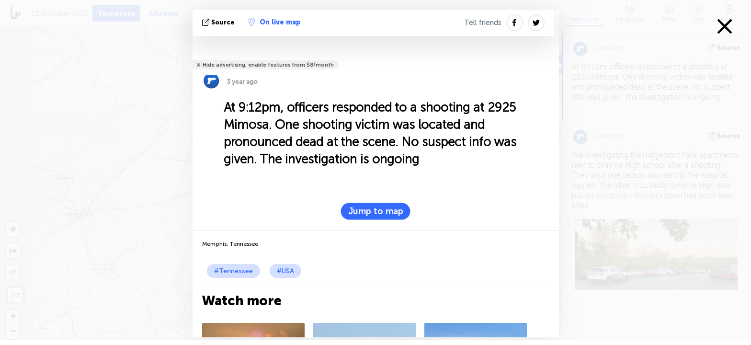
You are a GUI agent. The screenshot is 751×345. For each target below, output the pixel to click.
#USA (285, 271)
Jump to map (375, 211)
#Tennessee (233, 271)
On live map (274, 22)
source (219, 22)
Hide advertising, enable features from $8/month (268, 65)
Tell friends (482, 22)
